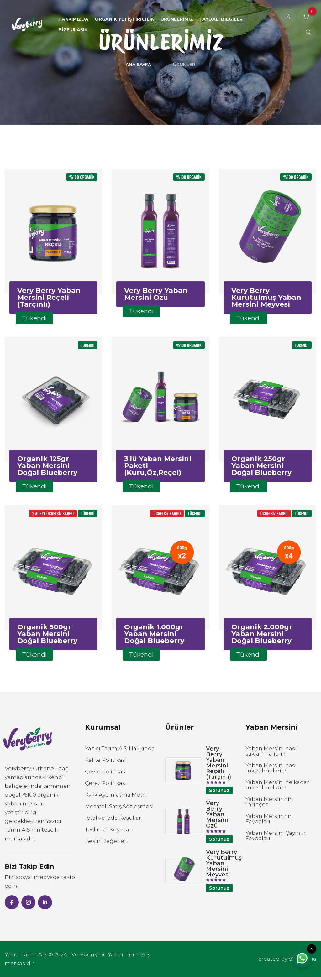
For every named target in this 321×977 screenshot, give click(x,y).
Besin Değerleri (106, 841)
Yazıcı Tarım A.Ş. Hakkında (120, 748)
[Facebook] (12, 902)
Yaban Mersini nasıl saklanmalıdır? (271, 751)
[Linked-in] (45, 902)
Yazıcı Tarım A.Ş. (26, 954)
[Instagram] (28, 902)
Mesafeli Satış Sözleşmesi (119, 806)
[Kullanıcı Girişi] (288, 16)
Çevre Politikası (106, 771)
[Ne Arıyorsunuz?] (308, 32)
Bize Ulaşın (73, 30)
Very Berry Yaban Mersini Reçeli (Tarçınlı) (218, 763)
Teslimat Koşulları (109, 829)
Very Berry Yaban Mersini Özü (217, 814)
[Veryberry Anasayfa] (27, 24)
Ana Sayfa (138, 64)
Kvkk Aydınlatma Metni (116, 795)
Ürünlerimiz (176, 19)
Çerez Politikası (106, 783)
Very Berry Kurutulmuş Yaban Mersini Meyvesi (224, 863)
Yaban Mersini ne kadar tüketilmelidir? (277, 785)
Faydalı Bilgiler (221, 19)
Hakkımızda (73, 19)
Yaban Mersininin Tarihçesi (269, 802)
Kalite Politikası (106, 760)
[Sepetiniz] (306, 16)
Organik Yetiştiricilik (124, 19)
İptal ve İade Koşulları (114, 818)
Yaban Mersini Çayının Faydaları (275, 835)
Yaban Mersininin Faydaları (269, 818)
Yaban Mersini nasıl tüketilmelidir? (271, 768)
